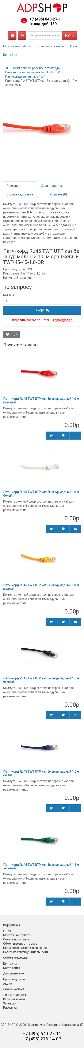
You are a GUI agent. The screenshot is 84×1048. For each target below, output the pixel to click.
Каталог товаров (12, 35)
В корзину (42, 310)
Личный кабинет (14, 995)
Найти (69, 35)
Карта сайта (11, 968)
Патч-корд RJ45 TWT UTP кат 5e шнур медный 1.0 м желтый (41, 587)
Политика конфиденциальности (25, 952)
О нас (74, 46)
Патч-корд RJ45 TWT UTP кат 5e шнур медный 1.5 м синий (41, 773)
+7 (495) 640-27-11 (46, 19)
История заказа (14, 999)
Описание (13, 185)
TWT (29, 269)
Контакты (10, 54)
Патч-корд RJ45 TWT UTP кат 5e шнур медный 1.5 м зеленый (41, 866)
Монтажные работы (17, 46)
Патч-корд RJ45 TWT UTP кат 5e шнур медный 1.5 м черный (41, 680)
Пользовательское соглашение (25, 948)
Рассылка (10, 1007)
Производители (14, 979)
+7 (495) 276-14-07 (42, 1038)
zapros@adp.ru (63, 320)
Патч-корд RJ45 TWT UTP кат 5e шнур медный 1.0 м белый (41, 493)
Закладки (9, 1003)
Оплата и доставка (50, 46)
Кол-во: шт (9, 294)
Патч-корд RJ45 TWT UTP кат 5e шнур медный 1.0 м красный (41, 400)
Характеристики (52, 185)
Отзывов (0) (58, 194)
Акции (7, 983)
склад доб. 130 (43, 24)
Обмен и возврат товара (20, 943)
